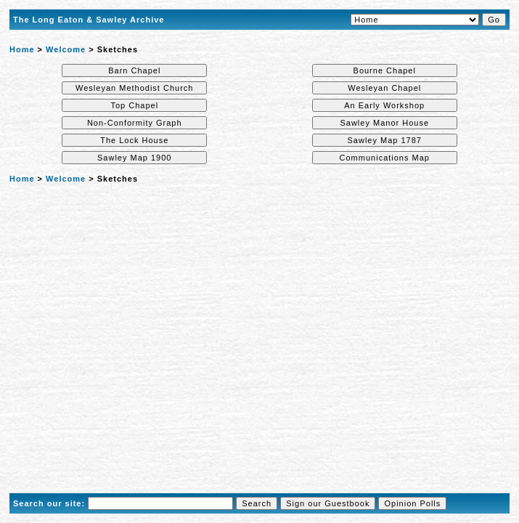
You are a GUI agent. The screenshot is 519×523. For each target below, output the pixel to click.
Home (22, 49)
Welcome (66, 49)
